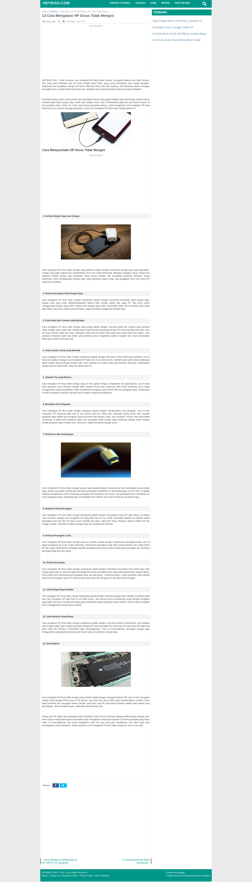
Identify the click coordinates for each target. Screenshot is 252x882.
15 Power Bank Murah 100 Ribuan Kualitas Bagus (179, 33)
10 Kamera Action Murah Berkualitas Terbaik (176, 40)
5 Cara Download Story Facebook (136, 861)
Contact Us (54, 876)
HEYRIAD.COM (56, 3)
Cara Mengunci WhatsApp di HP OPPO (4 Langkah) (60, 861)
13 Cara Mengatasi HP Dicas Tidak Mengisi (79, 16)
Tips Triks (80, 22)
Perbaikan (70, 22)
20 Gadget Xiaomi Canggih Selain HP (172, 27)
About (44, 876)
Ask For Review (101, 876)
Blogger (181, 873)
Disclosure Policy (70, 876)
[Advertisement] (96, 52)
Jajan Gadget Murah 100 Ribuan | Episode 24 (177, 20)
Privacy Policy (86, 876)
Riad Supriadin (203, 876)
